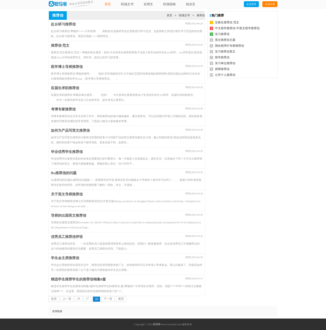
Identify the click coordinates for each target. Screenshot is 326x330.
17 (87, 298)
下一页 (108, 298)
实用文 (148, 4)
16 (78, 298)
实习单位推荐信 (225, 63)
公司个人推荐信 (225, 74)
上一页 (67, 298)
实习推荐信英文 (225, 51)
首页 (108, 4)
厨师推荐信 (222, 69)
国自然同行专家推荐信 (229, 45)
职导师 (157, 324)
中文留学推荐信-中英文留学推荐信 (237, 28)
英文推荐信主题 (225, 39)
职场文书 (127, 4)
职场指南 (169, 4)
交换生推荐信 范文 (227, 22)
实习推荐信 (222, 34)
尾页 (121, 298)
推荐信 (201, 15)
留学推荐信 (222, 57)
